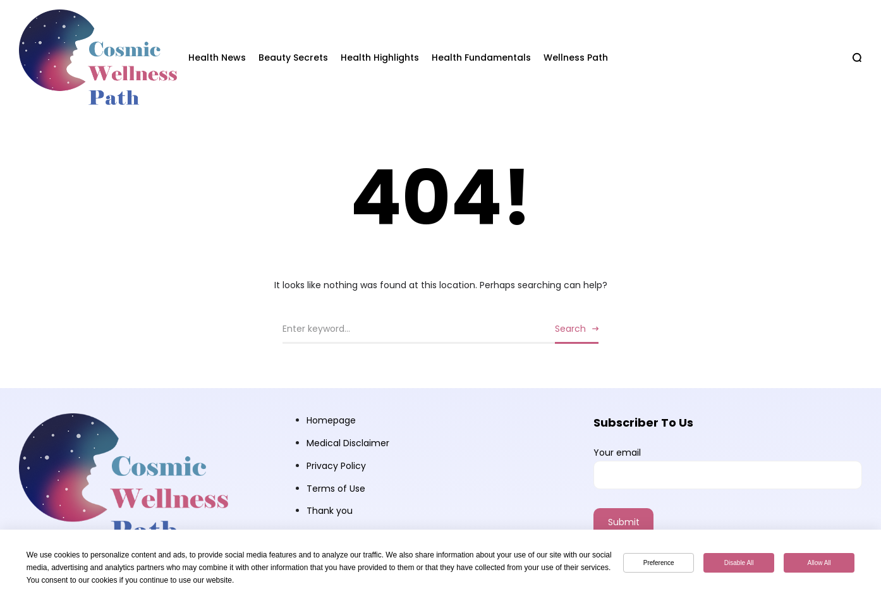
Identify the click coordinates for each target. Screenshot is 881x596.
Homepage (331, 420)
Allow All (819, 562)
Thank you (330, 510)
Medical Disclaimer (348, 443)
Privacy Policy (336, 465)
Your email (727, 467)
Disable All (739, 562)
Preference (658, 562)
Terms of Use (336, 488)
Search (570, 328)
